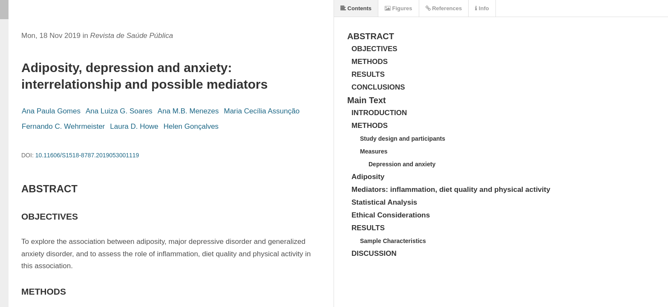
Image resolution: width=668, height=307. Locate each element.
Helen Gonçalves (191, 126)
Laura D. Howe (134, 126)
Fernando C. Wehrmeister (63, 126)
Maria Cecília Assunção (261, 111)
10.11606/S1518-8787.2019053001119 (87, 155)
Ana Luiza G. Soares (119, 111)
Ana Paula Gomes (51, 111)
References (444, 8)
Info (482, 8)
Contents (355, 8)
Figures (398, 8)
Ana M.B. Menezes (188, 111)
